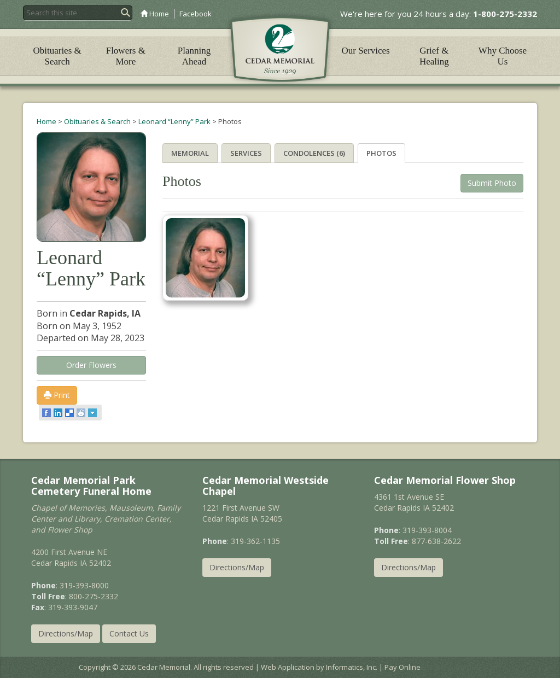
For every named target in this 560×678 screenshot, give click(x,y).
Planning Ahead (194, 56)
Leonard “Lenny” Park (174, 121)
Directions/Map (65, 633)
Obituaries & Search (57, 56)
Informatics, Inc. (351, 667)
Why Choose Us (503, 56)
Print (57, 395)
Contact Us (129, 633)
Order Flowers (91, 365)
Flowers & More (125, 56)
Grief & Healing (434, 56)
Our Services (365, 50)
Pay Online (402, 667)
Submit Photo (492, 183)
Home (155, 14)
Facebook (195, 14)
